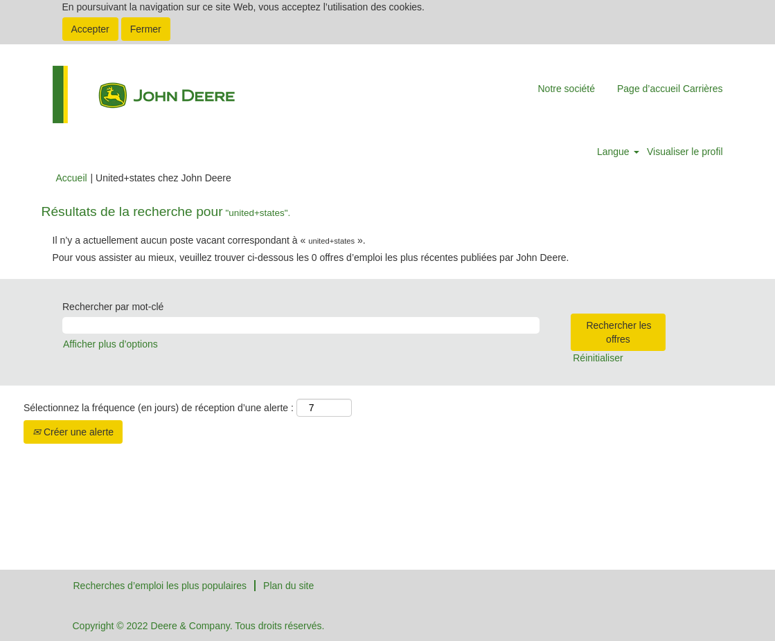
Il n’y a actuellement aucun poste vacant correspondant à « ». (209, 240)
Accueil (71, 177)
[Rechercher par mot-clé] (301, 325)
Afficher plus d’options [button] (110, 344)
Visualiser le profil (684, 151)
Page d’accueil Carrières (670, 88)
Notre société (565, 88)
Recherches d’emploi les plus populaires (160, 585)
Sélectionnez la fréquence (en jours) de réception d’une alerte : (159, 407)
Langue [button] (618, 151)
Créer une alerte (73, 431)
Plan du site (288, 585)
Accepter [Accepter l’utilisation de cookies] (90, 29)
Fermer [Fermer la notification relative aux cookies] (145, 29)
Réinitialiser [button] (598, 357)
